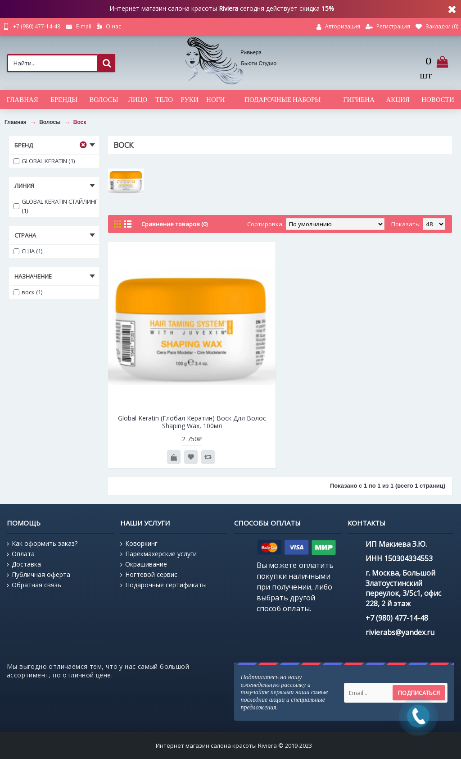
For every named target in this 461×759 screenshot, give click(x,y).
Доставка (24, 564)
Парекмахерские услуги (158, 553)
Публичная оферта (38, 574)
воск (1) (28, 292)
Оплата (21, 553)
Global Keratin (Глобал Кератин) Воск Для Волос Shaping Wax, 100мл (192, 422)
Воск (79, 122)
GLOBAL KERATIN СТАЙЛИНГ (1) (56, 206)
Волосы (49, 122)
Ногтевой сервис (148, 574)
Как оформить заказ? (42, 543)
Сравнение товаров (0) (174, 224)
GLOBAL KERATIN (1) (44, 161)
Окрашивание (143, 564)
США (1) (28, 251)
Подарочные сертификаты (163, 585)
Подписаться (419, 693)
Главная (16, 122)
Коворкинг (139, 543)
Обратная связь (34, 585)
